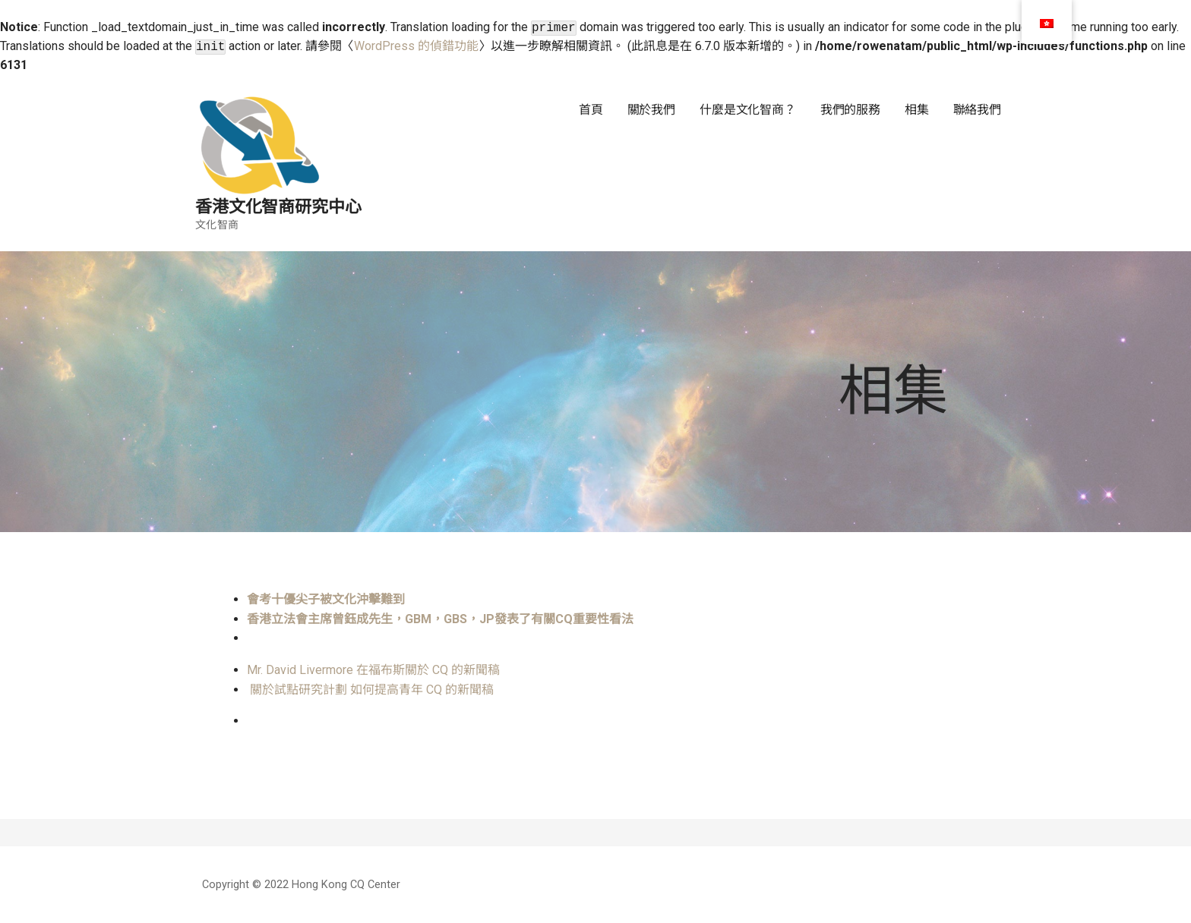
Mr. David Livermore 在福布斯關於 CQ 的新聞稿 (373, 670)
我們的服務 (850, 109)
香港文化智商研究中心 (278, 206)
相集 (917, 109)
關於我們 (651, 109)
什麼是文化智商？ (748, 109)
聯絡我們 (977, 109)
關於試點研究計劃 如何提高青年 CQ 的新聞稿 (373, 689)
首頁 (591, 109)
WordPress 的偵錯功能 (416, 46)
